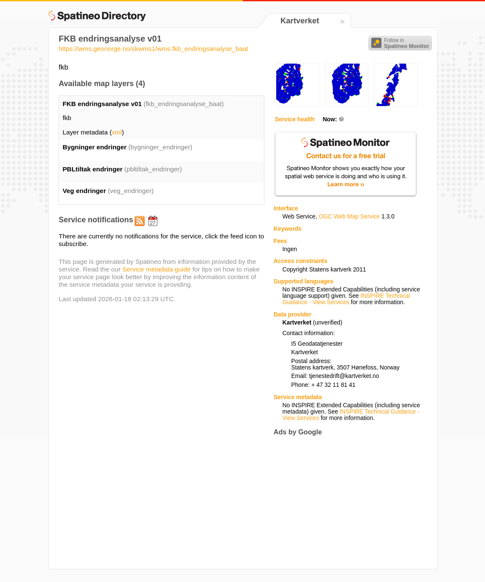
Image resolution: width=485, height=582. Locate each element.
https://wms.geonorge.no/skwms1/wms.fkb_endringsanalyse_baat (153, 48)
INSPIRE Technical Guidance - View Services (346, 299)
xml (117, 132)
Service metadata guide (156, 269)
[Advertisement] (345, 502)
